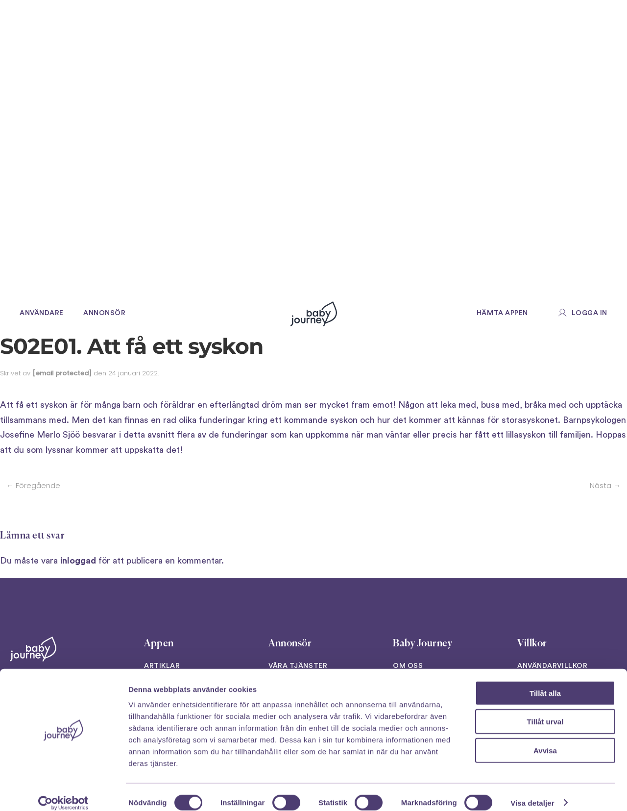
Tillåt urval (545, 711)
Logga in (589, 313)
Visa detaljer (532, 791)
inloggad (78, 560)
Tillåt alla (545, 682)
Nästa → (605, 485)
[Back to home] (313, 313)
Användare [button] (42, 313)
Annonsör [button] (104, 313)
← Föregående (33, 485)
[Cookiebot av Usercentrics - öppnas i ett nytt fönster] (63, 792)
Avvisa (545, 739)
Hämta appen (502, 313)
